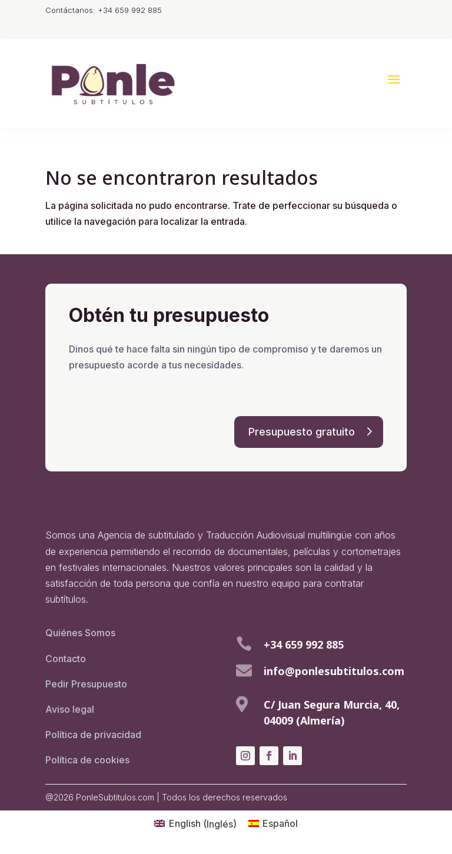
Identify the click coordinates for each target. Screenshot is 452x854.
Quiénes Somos (80, 633)
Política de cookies (87, 760)
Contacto (65, 658)
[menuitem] (195, 823)
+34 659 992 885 (304, 644)
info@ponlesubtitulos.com (334, 671)
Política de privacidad (93, 734)
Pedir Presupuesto (86, 684)
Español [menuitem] (280, 823)
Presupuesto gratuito (301, 432)
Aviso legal (69, 709)
